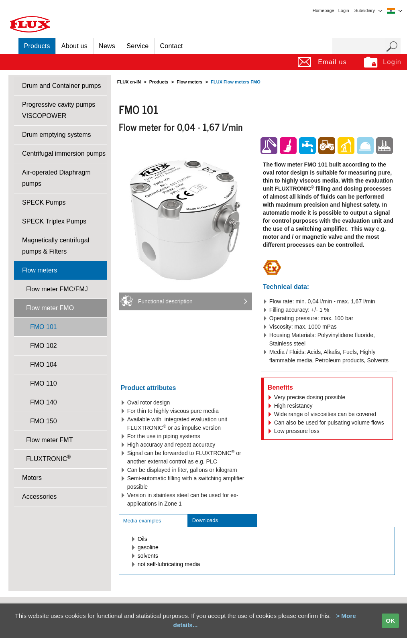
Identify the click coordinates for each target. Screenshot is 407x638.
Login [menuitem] (343, 10)
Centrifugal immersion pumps (64, 153)
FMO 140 (43, 402)
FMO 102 (43, 345)
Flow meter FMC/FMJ (57, 289)
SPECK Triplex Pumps (54, 221)
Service (137, 46)
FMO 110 (43, 383)
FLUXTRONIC (48, 458)
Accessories (39, 496)
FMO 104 (43, 364)
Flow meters (39, 270)
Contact (171, 46)
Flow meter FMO (50, 308)
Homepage (323, 10)
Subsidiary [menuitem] (364, 10)
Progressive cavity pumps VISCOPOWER (58, 110)
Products (37, 46)
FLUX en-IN (129, 81)
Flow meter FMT (49, 440)
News (107, 46)
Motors (32, 477)
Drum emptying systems (56, 134)
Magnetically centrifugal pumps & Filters (55, 246)
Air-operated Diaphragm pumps (56, 178)
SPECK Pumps (43, 202)
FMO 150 (43, 421)
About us (74, 46)
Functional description (165, 301)
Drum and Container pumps (61, 85)
